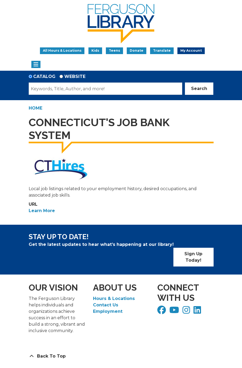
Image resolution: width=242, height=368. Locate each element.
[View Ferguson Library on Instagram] (187, 311)
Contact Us (105, 304)
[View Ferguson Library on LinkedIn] (197, 311)
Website (74, 76)
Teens (114, 50)
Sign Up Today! (193, 257)
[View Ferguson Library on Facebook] (162, 311)
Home (35, 108)
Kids (95, 50)
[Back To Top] (121, 356)
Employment (107, 311)
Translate (162, 50)
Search (199, 88)
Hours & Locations (114, 298)
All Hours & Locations (62, 50)
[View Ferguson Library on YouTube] (174, 311)
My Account (191, 50)
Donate (136, 50)
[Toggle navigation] (36, 64)
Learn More (42, 210)
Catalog (44, 76)
